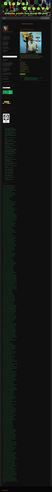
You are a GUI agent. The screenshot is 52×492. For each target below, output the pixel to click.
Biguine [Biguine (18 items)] (15, 215)
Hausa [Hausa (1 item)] (5, 308)
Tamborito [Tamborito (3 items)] (4, 453)
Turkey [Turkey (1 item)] (4, 465)
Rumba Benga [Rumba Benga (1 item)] (13, 410)
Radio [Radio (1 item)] (12, 395)
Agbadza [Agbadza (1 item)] (10, 194)
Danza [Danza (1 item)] (7, 266)
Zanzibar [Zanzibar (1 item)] (11, 477)
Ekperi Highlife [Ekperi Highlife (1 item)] (5, 278)
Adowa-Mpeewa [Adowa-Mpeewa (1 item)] (5, 188)
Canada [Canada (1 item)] (7, 233)
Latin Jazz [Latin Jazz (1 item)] (14, 323)
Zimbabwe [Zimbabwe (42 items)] (12, 479)
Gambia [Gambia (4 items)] (9, 287)
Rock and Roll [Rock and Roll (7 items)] (11, 407)
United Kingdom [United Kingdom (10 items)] (10, 467)
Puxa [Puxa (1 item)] (11, 393)
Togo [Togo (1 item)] (3, 458)
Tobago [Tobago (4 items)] (14, 456)
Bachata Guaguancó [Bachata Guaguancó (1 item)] (6, 212)
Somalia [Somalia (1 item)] (4, 437)
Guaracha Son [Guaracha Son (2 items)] (11, 302)
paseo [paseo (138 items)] (4, 368)
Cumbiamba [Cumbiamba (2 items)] (11, 260)
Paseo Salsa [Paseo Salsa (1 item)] (10, 371)
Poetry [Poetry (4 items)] (7, 380)
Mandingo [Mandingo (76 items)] (7, 329)
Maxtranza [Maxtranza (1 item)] (8, 332)
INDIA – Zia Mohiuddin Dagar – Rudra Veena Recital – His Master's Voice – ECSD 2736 (10, 133)
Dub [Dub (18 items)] (11, 275)
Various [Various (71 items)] (4, 470)
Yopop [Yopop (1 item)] (9, 474)
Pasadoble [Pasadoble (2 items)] (10, 365)
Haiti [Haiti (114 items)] (3, 308)
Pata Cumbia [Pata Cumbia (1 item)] (11, 374)
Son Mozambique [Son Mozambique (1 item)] (13, 441)
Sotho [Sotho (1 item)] (12, 444)
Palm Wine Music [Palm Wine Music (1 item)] (6, 362)
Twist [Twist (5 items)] (8, 465)
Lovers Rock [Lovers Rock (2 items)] (13, 326)
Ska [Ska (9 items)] (3, 435)
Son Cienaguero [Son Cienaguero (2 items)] (5, 438)
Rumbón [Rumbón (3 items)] (14, 411)
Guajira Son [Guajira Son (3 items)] (10, 299)
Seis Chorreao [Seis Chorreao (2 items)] (5, 425)
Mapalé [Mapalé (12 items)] (14, 329)
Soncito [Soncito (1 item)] (9, 438)
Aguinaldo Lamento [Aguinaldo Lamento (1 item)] (12, 203)
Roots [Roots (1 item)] (12, 408)
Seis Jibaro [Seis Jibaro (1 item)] (9, 429)
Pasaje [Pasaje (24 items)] (13, 365)
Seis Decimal (26, 79)
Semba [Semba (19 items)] (10, 432)
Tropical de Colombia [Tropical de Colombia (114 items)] (6, 461)
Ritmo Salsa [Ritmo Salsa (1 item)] (10, 405)
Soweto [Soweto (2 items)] (10, 446)
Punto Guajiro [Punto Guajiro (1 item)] (5, 393)
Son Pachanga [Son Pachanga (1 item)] (5, 443)
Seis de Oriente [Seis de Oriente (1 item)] (5, 428)
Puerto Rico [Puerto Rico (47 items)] (5, 392)
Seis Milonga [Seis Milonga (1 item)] (5, 431)
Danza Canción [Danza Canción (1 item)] (11, 266)
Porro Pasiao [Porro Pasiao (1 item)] (9, 387)
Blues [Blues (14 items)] (4, 218)
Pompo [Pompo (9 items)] (12, 380)
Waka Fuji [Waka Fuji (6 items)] (4, 473)
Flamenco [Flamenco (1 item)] (14, 281)
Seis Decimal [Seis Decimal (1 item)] (11, 426)
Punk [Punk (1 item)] (8, 392)
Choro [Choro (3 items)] (13, 245)
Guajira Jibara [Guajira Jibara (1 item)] (5, 299)
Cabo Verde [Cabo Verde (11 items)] (9, 230)
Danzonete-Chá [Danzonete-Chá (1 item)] (5, 269)
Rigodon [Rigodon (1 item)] (10, 401)
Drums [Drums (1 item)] (9, 275)
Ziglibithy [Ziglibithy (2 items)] (4, 479)
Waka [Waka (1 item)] (14, 471)
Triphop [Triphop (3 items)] (10, 459)
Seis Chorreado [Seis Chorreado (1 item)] (10, 423)
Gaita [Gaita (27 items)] (6, 287)
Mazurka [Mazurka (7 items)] (13, 332)
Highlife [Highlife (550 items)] (8, 308)
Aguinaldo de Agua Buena (28, 78)
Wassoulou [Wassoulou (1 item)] (13, 473)
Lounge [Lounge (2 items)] (9, 326)
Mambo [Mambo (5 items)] (4, 329)
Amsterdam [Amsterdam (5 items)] (7, 206)
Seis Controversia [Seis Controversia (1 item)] (6, 426)
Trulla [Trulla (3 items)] (11, 461)
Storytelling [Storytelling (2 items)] (4, 447)
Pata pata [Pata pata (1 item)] (15, 374)
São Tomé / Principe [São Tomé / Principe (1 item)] (6, 452)
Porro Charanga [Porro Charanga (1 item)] (9, 384)
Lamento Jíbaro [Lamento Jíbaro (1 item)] (5, 323)
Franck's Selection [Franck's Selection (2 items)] (12, 284)
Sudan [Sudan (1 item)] (15, 447)
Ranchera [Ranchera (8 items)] (11, 396)
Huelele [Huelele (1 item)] (14, 308)
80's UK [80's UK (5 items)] (4, 185)
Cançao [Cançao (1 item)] (13, 236)
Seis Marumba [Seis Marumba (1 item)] (13, 429)
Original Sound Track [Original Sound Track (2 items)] (11, 359)
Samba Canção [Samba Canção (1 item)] (5, 417)
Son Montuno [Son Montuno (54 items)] (9, 440)
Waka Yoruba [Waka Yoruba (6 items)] (8, 473)
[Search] (45, 18)
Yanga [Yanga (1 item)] (6, 474)
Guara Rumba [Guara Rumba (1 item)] (9, 305)
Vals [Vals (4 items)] (15, 468)
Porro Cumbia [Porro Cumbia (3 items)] (14, 384)
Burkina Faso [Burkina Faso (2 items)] (5, 230)
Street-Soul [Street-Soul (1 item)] (8, 447)
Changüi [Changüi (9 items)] (8, 242)
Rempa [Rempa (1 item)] (4, 399)
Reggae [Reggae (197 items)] (8, 398)
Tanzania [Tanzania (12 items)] (14, 453)
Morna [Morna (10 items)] (4, 350)
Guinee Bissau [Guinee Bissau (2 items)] (14, 305)
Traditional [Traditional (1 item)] (4, 459)
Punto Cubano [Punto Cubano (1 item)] (11, 392)
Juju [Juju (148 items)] (11, 317)
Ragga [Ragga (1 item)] (8, 396)
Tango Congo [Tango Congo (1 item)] (10, 453)
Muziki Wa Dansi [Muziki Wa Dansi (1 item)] (12, 353)
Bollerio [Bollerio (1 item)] (8, 221)
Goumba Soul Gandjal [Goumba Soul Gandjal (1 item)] (6, 293)
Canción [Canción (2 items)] (10, 233)
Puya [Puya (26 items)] (13, 393)
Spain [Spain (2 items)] (12, 446)
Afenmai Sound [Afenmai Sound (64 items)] (10, 188)
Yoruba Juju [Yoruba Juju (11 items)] (14, 474)
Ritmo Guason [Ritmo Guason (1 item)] (5, 404)
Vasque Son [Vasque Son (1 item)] (5, 471)
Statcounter (4, 111)
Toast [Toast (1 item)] (12, 456)
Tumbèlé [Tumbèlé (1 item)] (7, 464)
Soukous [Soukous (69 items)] (14, 444)
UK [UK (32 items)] (16, 465)
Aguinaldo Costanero (33, 77)
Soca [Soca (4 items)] (14, 435)
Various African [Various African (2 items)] (7, 470)
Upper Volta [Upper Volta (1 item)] (5, 468)
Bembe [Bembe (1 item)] (8, 215)
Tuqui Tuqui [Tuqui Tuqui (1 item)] (13, 464)
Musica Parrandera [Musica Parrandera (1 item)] (6, 353)
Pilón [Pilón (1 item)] (5, 377)
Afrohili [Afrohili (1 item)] (4, 194)
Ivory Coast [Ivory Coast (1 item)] (14, 311)
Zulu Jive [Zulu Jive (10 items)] (15, 480)
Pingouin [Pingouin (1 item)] (8, 377)
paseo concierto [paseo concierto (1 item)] (14, 368)
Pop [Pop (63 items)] (14, 380)
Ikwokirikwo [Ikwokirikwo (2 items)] (5, 311)
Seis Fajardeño (30, 79)
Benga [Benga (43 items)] (11, 215)
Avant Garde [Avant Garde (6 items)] (15, 209)
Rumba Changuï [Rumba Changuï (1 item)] (5, 411)
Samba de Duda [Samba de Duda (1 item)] (11, 417)
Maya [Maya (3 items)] (11, 332)
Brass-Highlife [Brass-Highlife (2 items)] (5, 227)
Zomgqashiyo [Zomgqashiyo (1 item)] (9, 480)
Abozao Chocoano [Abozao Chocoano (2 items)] (11, 185)
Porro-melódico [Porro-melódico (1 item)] (5, 383)
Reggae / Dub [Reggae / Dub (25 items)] (12, 398)
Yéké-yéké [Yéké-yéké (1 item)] (9, 476)
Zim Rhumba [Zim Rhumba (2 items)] (5, 480)
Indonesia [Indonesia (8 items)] (10, 311)
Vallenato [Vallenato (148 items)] (12, 468)
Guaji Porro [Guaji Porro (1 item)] (10, 296)
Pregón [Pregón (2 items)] (4, 390)
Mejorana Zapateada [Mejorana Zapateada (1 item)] (6, 335)
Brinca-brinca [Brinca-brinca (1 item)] (10, 227)
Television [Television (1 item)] (7, 455)
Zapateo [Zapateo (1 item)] (14, 477)
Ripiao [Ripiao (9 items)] (13, 401)
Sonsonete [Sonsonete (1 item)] (4, 444)
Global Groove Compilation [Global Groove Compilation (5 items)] (7, 290)
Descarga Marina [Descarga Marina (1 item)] (9, 272)
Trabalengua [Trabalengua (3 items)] (15, 458)
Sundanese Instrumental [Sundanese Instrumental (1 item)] (10, 449)
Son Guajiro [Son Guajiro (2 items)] (5, 440)
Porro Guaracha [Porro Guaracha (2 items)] (11, 386)
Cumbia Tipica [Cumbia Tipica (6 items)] (5, 263)
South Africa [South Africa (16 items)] (6, 446)
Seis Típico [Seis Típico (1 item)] (9, 431)
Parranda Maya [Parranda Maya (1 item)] (5, 365)
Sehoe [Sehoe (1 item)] (14, 419)
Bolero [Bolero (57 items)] (9, 218)
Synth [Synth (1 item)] (11, 450)
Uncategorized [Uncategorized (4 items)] (5, 467)
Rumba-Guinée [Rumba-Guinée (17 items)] (7, 410)
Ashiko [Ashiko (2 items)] (7, 209)
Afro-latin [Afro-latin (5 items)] (10, 191)
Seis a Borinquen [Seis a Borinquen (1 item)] (9, 420)
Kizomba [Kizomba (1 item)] (12, 320)
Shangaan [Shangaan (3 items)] (4, 434)
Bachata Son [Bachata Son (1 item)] (12, 212)
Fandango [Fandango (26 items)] (8, 281)
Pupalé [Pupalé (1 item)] (8, 393)
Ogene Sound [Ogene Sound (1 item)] (5, 359)
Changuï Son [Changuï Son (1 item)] (5, 242)
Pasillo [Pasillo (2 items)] (4, 374)
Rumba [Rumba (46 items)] (4, 410)
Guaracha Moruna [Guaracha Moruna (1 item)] (6, 302)
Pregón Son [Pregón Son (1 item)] (7, 390)
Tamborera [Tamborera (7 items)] (14, 452)
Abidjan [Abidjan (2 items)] (6, 185)
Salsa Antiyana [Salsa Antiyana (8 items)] (10, 413)
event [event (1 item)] (4, 281)
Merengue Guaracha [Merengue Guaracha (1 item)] (6, 341)
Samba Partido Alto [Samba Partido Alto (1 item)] (6, 419)
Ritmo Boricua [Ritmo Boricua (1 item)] (5, 402)
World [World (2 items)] (16, 473)
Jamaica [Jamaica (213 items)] (4, 314)
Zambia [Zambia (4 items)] (8, 477)
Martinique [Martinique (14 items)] (4, 332)
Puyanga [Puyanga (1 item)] (9, 395)
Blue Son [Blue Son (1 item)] (6, 218)
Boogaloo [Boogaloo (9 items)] (12, 224)
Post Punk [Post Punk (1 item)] (15, 389)
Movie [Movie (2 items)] (11, 350)
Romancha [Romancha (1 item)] (9, 408)
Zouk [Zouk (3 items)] (13, 480)
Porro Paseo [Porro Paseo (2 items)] (5, 387)
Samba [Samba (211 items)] (14, 414)
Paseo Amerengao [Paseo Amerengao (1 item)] (8, 368)
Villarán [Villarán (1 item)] (12, 471)
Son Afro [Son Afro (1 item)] (8, 437)
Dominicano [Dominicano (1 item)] (14, 272)
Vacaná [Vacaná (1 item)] (10, 468)
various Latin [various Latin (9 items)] (13, 470)
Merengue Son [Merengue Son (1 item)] (11, 344)
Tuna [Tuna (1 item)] (10, 464)
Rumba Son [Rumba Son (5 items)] (10, 411)
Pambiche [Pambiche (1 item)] (10, 362)
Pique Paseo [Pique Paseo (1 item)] (12, 377)
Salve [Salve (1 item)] (8, 414)
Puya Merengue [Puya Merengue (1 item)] (5, 395)
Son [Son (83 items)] (6, 437)
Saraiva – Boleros (8, 174)
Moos (3, 23)
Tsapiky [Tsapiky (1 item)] (13, 461)
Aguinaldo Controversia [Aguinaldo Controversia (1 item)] (7, 197)
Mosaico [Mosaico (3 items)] (6, 350)
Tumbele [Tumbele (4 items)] (4, 464)
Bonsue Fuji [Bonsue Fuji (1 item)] (9, 224)
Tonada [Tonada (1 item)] (6, 458)
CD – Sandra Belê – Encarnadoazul (10, 152)
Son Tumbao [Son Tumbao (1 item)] (9, 444)
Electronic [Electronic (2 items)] (12, 278)
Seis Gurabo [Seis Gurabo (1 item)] (5, 429)
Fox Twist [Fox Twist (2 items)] (4, 284)
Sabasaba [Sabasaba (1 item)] (4, 413)
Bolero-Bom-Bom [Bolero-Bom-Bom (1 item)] (13, 218)
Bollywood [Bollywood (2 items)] (11, 221)
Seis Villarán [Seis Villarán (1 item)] (13, 431)
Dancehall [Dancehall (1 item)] (4, 266)
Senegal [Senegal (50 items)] (12, 432)
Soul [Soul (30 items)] (3, 446)
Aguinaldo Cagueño (27, 77)
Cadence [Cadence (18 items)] (13, 230)
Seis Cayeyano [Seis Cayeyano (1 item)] (5, 422)
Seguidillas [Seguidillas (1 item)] (11, 419)
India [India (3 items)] (7, 311)
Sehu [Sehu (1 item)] (3, 420)
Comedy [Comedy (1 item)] (10, 248)
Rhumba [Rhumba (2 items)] (6, 399)
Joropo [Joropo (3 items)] (4, 317)
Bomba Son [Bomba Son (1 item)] (5, 224)
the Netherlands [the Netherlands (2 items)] (12, 455)
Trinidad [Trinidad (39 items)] (7, 459)
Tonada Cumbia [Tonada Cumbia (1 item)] (10, 458)
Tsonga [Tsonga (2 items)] (4, 462)
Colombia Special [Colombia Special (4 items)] (6, 248)
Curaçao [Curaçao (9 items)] (14, 263)
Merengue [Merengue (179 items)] (4, 338)
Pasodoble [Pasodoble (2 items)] (7, 374)
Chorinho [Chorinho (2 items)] (9, 245)
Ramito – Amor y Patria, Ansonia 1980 (27, 29)
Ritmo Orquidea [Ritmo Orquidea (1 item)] (5, 405)
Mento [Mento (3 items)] (11, 335)
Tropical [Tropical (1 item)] (13, 459)
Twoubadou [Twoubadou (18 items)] (11, 465)
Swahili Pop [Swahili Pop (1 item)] (8, 450)
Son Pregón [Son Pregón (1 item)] (15, 443)
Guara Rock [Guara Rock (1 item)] (5, 305)
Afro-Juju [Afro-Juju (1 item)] (7, 191)
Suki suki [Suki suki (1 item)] (4, 449)
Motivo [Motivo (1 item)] (9, 350)
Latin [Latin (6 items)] (12, 323)
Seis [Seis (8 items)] (5, 420)
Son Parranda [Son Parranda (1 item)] (10, 443)
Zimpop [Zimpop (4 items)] (15, 479)
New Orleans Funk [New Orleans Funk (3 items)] (6, 356)
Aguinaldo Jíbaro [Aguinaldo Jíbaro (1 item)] (5, 203)
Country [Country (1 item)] (4, 254)
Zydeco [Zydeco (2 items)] (4, 482)
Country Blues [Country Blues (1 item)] (8, 254)
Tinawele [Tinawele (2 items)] (9, 456)
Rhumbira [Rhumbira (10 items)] (10, 399)
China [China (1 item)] (4, 245)
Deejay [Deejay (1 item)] (12, 269)
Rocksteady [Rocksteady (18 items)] (5, 408)
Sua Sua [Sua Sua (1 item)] (12, 447)
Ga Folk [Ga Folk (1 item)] (4, 287)
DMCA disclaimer (5, 76)
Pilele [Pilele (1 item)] (4, 377)
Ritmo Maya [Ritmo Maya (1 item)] (10, 404)
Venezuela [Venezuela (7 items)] (8, 471)
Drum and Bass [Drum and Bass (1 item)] (5, 275)
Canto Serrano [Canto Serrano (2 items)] (9, 236)
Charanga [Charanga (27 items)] (12, 242)
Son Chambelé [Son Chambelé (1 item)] (12, 437)
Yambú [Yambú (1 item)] (4, 474)
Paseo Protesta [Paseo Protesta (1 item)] (5, 371)
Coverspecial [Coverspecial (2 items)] (12, 254)
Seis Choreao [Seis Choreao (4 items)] (5, 423)
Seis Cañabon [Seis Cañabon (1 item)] (10, 422)
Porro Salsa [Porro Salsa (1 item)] (14, 387)
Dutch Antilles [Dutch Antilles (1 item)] (14, 275)
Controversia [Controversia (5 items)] (9, 251)
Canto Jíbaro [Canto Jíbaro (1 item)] (5, 236)
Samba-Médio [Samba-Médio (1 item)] (5, 416)
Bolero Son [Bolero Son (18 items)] (4, 221)
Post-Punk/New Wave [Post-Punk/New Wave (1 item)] (9, 389)
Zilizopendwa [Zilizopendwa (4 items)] (8, 479)
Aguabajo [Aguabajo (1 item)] (13, 194)
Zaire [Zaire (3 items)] (12, 476)
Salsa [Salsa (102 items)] (7, 413)
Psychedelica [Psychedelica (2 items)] (12, 390)
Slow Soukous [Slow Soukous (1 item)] (11, 435)
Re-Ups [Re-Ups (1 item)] (14, 396)
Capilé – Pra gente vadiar (9, 172)
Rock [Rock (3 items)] (8, 407)
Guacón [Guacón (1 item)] (11, 293)
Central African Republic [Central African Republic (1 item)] (7, 239)
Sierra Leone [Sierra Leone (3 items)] (11, 434)
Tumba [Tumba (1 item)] (11, 462)
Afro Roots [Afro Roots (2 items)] (7, 194)
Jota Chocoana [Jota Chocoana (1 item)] (7, 317)
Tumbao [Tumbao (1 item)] (13, 462)
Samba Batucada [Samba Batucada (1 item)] (10, 416)
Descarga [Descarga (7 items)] (4, 272)
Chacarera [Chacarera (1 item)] (12, 239)
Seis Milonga (35, 79)
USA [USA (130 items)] (7, 468)
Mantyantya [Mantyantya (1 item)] (11, 329)
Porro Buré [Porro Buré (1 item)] (4, 384)
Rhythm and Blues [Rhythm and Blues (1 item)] (6, 401)
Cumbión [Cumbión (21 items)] (9, 263)
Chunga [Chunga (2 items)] (15, 245)
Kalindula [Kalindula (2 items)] (4, 320)
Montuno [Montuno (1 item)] (7, 347)
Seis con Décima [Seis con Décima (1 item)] (10, 425)
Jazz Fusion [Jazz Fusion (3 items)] (12, 314)
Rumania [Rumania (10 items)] (14, 408)
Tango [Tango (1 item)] (7, 453)
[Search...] (10, 56)
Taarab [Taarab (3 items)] (11, 452)
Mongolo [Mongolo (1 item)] (4, 347)
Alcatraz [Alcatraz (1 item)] (4, 206)
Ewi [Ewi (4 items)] (5, 281)
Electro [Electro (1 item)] (9, 278)
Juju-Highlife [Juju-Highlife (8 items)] (14, 317)
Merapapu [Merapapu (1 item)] (14, 335)
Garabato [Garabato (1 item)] (15, 287)
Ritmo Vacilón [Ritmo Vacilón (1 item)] (5, 407)
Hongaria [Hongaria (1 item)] (11, 308)
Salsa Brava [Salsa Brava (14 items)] (5, 414)
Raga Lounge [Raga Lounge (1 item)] (5, 396)
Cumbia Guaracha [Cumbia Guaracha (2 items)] (6, 260)
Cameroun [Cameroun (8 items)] (4, 233)
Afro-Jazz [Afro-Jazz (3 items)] (4, 191)
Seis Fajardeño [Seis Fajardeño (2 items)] (10, 428)
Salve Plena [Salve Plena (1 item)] (11, 414)
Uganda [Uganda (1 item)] (14, 465)
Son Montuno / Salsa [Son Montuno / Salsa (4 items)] (6, 441)
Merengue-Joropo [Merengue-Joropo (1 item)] (9, 338)
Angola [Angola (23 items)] (11, 206)
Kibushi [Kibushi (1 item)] (9, 320)
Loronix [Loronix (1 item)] (6, 326)
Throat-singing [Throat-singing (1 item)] (5, 456)
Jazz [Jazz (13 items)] (9, 314)
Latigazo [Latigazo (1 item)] (9, 323)
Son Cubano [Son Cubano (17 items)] (13, 438)
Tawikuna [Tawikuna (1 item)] (4, 455)
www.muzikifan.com (5, 79)
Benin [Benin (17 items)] (13, 215)
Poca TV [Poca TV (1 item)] (4, 380)
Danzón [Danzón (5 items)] (9, 269)
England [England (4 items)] (15, 278)
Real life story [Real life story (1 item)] (5, 398)
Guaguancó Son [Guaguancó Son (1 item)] (5, 296)
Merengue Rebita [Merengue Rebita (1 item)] (5, 344)
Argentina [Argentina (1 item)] (4, 209)
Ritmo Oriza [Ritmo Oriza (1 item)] (14, 404)
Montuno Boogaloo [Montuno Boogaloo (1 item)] (12, 347)
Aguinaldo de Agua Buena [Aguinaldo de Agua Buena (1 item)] (7, 200)
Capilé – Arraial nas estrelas (9, 169)
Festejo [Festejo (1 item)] (11, 281)
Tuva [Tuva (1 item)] (6, 465)
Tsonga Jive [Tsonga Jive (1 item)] (7, 462)
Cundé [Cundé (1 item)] (12, 263)
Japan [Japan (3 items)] (7, 314)
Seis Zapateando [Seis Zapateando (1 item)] (5, 432)
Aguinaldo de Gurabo (35, 78)
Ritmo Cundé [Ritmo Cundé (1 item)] (10, 402)
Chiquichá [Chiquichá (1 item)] (6, 245)
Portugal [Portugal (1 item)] (4, 389)
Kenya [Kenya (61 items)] (7, 320)
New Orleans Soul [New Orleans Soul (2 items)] (12, 356)
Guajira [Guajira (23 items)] (13, 296)
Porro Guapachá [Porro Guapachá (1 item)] (5, 386)
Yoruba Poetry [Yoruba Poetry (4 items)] (5, 476)
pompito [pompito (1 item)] (9, 380)
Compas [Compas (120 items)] (13, 248)
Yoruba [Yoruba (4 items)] (11, 474)
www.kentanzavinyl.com (6, 81)
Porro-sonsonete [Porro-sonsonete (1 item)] (11, 383)
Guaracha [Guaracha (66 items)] (13, 299)
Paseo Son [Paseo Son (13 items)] (14, 371)
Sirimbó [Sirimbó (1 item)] (14, 434)
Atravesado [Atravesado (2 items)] (10, 209)
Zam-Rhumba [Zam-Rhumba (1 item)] (5, 477)
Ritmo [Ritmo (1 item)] (15, 401)
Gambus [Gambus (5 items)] (11, 287)
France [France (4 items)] (7, 284)
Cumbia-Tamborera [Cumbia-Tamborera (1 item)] (8, 257)
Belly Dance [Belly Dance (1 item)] (5, 215)
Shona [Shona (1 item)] (7, 434)
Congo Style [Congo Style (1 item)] (5, 251)
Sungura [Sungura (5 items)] (4, 450)
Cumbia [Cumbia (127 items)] (4, 257)
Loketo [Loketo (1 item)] (4, 326)
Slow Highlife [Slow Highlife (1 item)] (6, 435)
